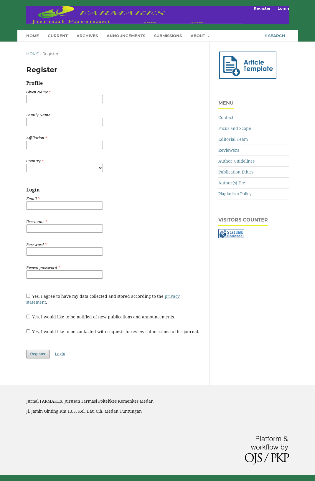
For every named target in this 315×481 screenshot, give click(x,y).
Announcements (126, 35)
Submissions (168, 35)
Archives (87, 35)
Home (32, 35)
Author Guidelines (236, 161)
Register (262, 8)
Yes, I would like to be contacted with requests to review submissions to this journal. (112, 331)
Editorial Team (233, 139)
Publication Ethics (235, 172)
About (198, 35)
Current (58, 35)
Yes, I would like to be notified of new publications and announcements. (100, 317)
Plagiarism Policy (235, 193)
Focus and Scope (234, 128)
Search (275, 35)
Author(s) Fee (231, 183)
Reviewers (228, 150)
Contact (225, 117)
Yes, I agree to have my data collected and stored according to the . (103, 299)
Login (283, 8)
